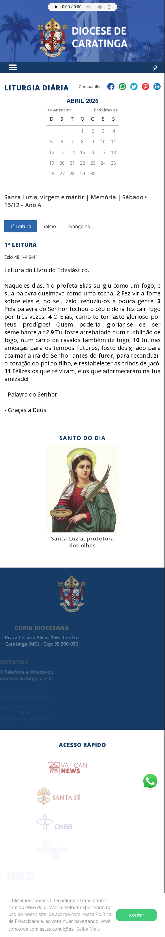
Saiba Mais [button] (88, 929)
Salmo (49, 234)
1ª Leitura (20, 234)
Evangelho (79, 234)
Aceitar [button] (136, 915)
